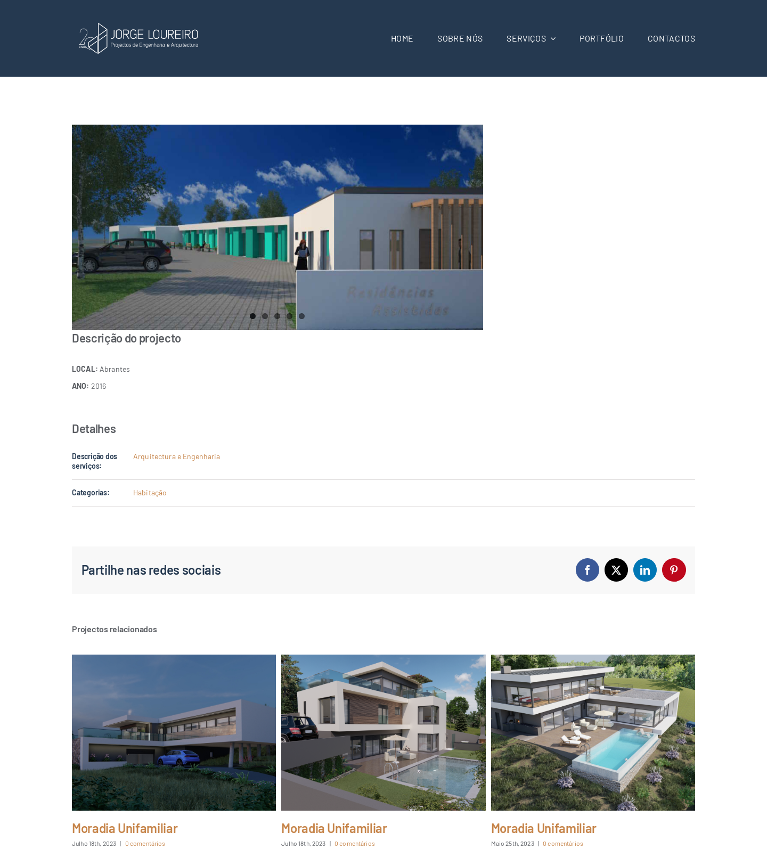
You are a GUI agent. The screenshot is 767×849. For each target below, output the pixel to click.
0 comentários (145, 843)
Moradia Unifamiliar (124, 828)
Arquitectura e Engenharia (177, 456)
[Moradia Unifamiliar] (174, 659)
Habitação (150, 492)
